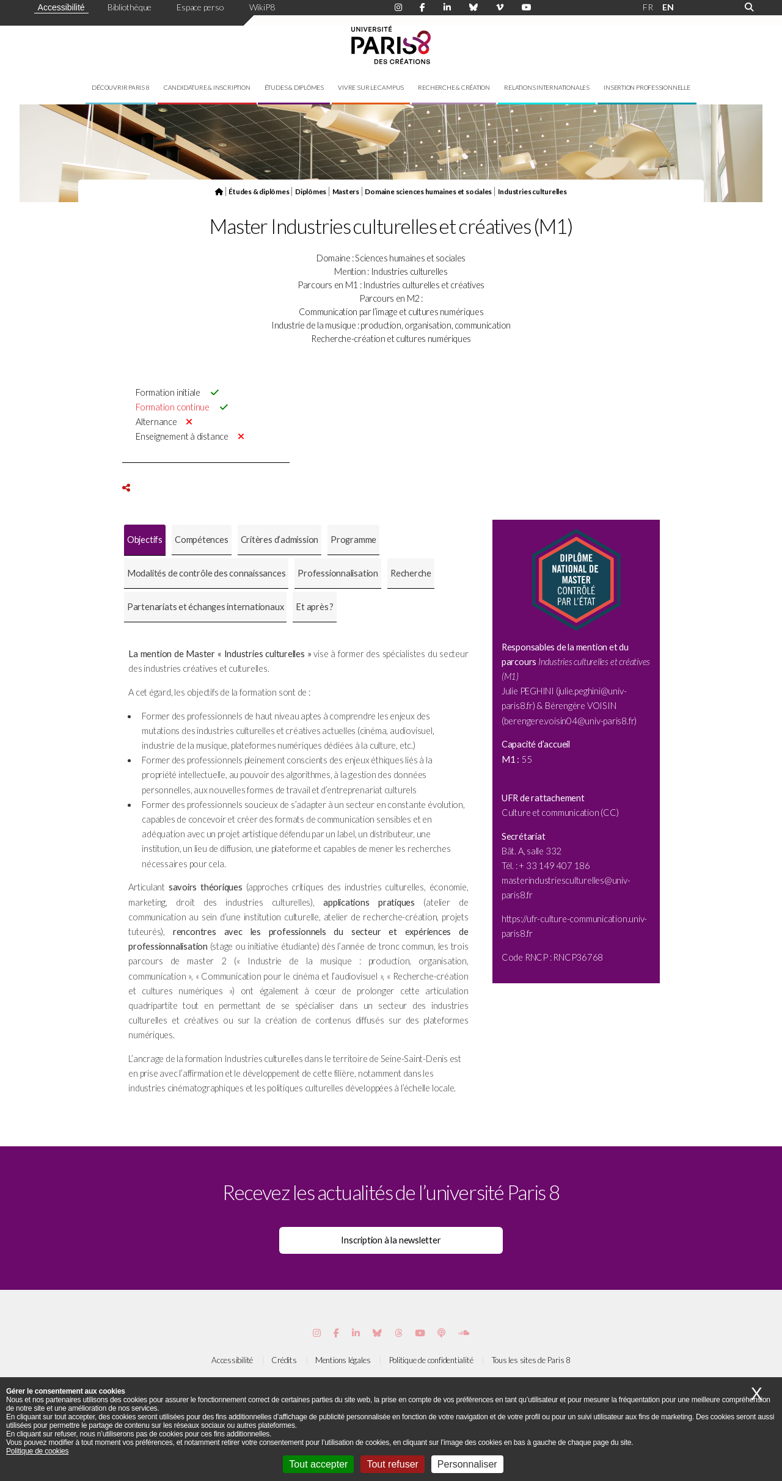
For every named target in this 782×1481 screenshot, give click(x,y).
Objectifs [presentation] (145, 539)
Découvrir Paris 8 (120, 87)
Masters (345, 191)
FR (648, 7)
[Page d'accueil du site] (219, 191)
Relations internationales (547, 87)
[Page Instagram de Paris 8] (398, 7)
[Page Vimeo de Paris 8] (356, 1333)
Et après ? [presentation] (315, 607)
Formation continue (173, 407)
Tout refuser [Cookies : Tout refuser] (392, 1464)
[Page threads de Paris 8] (399, 1333)
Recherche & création (454, 87)
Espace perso (200, 7)
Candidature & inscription (207, 87)
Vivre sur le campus (371, 87)
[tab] (145, 540)
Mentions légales (342, 1360)
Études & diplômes (294, 87)
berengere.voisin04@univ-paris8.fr (569, 721)
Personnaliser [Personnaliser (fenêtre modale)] (467, 1464)
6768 (592, 957)
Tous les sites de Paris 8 (531, 1360)
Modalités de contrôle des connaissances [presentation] (206, 573)
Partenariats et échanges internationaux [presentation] (205, 607)
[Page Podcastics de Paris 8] (441, 1333)
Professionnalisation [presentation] (338, 573)
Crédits (283, 1360)
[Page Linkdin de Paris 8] (447, 7)
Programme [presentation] (353, 539)
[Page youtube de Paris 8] (527, 7)
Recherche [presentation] (410, 573)
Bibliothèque (130, 7)
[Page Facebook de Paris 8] (422, 7)
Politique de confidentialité (431, 1360)
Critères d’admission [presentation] (280, 539)
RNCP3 (567, 957)
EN (668, 7)
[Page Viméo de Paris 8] (500, 7)
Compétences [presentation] (201, 539)
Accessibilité (61, 7)
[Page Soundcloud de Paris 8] (463, 1333)
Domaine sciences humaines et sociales (428, 191)
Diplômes (310, 191)
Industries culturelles (532, 191)
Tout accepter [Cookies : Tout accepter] (318, 1464)
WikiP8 (262, 7)
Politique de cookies (37, 1451)
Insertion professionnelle (647, 87)
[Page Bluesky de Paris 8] (473, 7)
